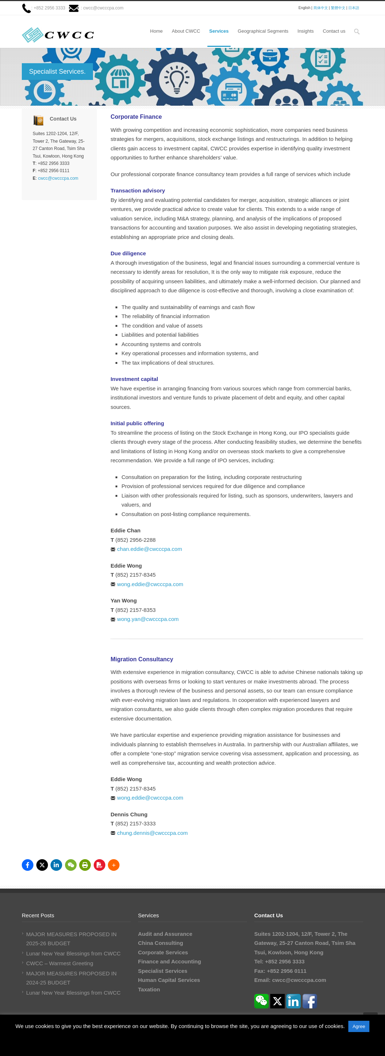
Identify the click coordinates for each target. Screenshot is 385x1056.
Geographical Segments (263, 31)
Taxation (149, 989)
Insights (305, 31)
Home (156, 31)
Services (219, 31)
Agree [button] (359, 1026)
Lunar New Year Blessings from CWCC (73, 953)
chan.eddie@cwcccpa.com (149, 549)
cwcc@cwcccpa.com (103, 8)
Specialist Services (162, 971)
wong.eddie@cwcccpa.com (150, 584)
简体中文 (320, 8)
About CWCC (186, 31)
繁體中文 (338, 8)
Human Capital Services (169, 980)
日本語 (353, 8)
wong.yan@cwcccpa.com (148, 619)
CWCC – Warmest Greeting (59, 963)
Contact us (334, 31)
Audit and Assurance (165, 934)
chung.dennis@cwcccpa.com (152, 833)
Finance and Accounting (169, 961)
